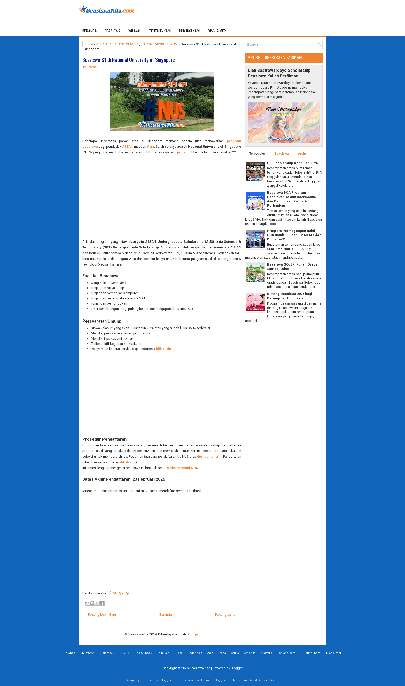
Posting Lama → (227, 615)
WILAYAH (135, 31)
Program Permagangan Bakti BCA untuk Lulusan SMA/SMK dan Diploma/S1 (294, 235)
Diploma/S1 (107, 653)
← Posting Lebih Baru (100, 615)
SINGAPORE (156, 44)
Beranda (89, 31)
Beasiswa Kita (199, 668)
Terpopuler (257, 153)
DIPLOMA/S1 (128, 44)
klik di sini (164, 349)
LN (143, 44)
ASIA (113, 44)
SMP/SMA (87, 653)
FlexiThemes (149, 680)
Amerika (249, 653)
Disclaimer (333, 653)
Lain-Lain (163, 653)
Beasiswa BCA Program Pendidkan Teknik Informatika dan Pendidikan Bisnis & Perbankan (291, 199)
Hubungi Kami (311, 653)
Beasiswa (282, 153)
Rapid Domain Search (264, 680)
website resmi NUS (182, 468)
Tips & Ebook (143, 653)
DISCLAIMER (217, 31)
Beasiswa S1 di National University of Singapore (128, 60)
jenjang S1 (185, 152)
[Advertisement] (161, 197)
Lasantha (193, 680)
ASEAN (101, 44)
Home (88, 44)
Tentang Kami (286, 653)
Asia (150, 147)
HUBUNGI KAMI (189, 31)
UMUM (172, 44)
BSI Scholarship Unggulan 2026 (292, 163)
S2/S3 (125, 653)
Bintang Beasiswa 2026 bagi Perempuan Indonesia (289, 296)
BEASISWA (113, 31)
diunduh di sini (209, 456)
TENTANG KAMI (160, 31)
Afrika (235, 653)
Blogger (192, 634)
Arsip (302, 153)
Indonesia (195, 653)
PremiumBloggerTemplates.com (224, 680)
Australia (266, 653)
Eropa (222, 653)
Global (179, 653)
